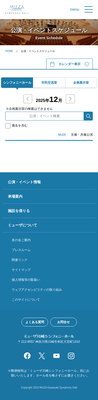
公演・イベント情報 (24, 182)
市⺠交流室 (49, 82)
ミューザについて (22, 225)
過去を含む (16, 125)
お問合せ (63, 322)
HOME (9, 51)
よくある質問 (34, 322)
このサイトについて (26, 299)
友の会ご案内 (21, 240)
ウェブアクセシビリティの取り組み (37, 290)
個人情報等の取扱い (26, 280)
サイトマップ (21, 270)
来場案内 (15, 196)
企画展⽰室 (81, 82)
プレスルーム (21, 250)
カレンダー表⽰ (69, 64)
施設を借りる (19, 211)
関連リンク (19, 260)
